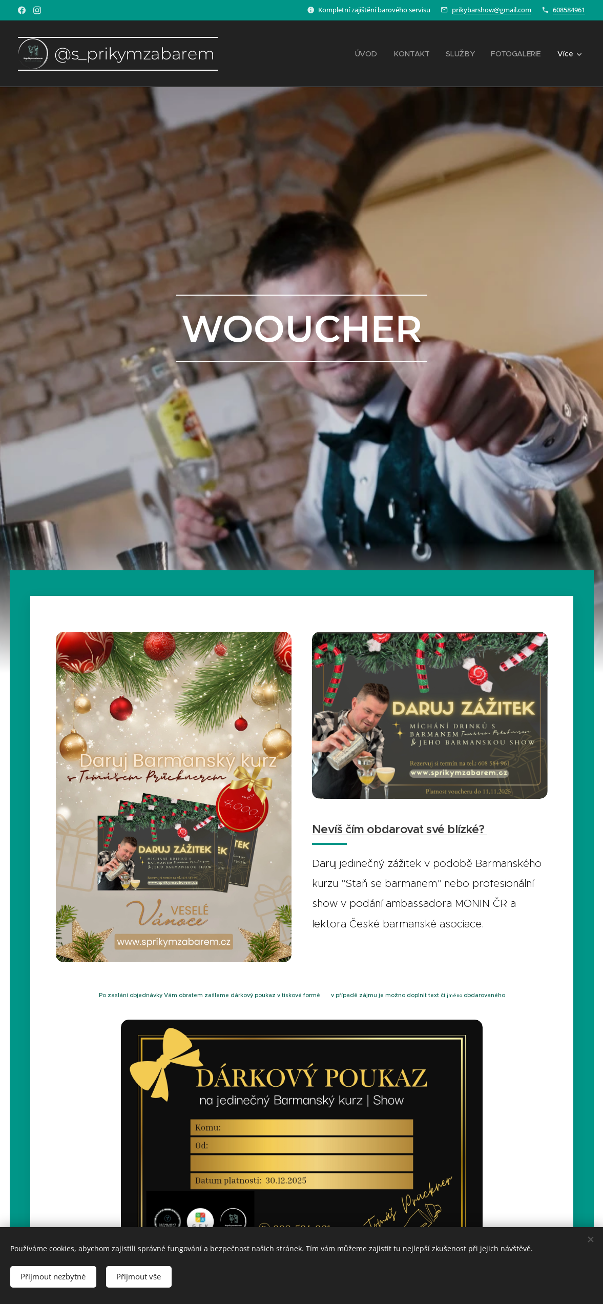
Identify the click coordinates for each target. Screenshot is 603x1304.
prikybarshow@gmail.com (491, 9)
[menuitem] (369, 54)
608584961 (569, 9)
